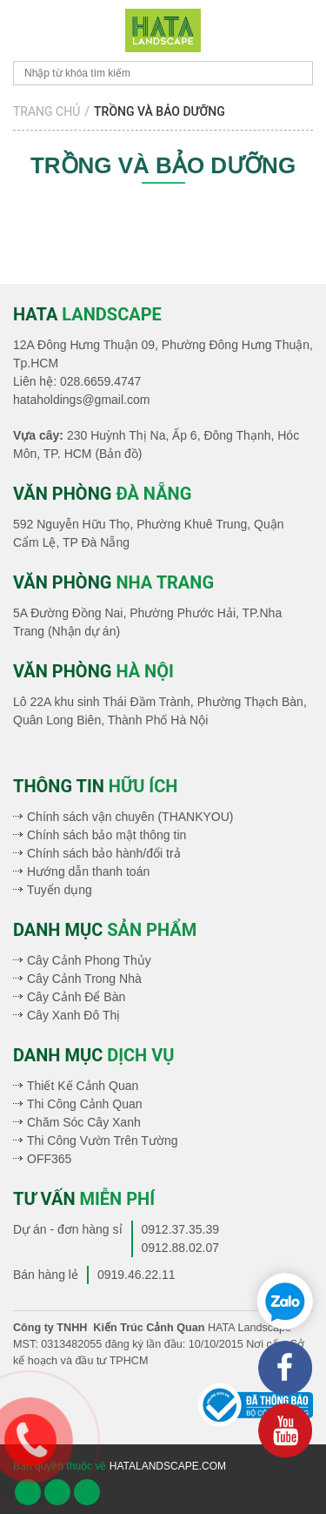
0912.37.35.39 (181, 1229)
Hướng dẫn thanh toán (88, 871)
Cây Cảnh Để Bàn (76, 997)
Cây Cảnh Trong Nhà (84, 979)
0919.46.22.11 (136, 1275)
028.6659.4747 (100, 381)
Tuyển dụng (59, 890)
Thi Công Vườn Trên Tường (102, 1140)
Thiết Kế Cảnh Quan (82, 1086)
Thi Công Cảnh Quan (85, 1104)
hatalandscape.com (168, 1466)
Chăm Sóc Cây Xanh (84, 1122)
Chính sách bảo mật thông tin (106, 835)
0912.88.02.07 (181, 1248)
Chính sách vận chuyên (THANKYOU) (130, 817)
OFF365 (49, 1159)
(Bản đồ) (118, 454)
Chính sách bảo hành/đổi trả (104, 853)
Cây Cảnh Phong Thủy (89, 960)
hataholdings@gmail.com (81, 400)
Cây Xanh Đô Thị (73, 1015)
